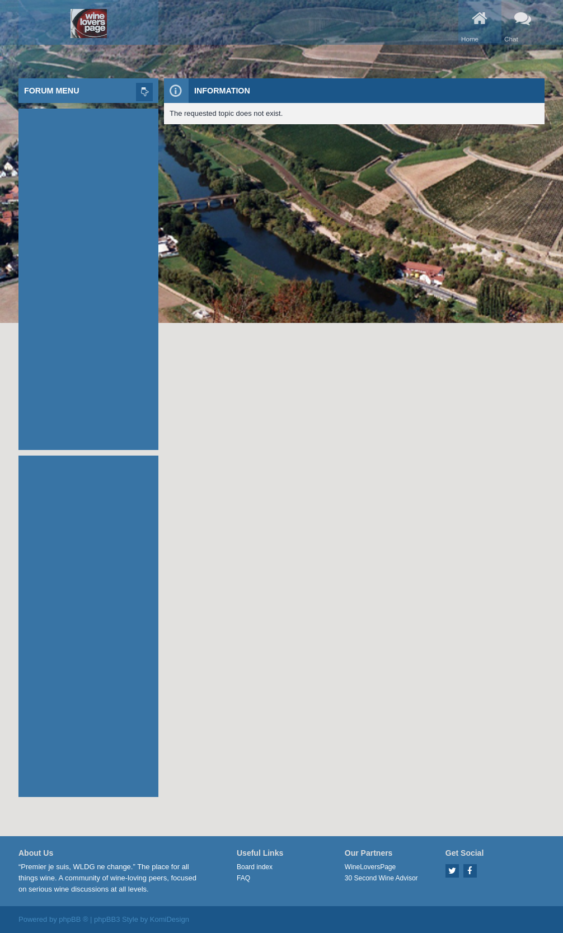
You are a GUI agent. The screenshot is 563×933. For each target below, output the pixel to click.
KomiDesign (169, 919)
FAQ (243, 878)
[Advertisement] (88, 276)
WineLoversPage (370, 867)
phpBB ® (73, 919)
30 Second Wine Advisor (381, 878)
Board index (255, 867)
